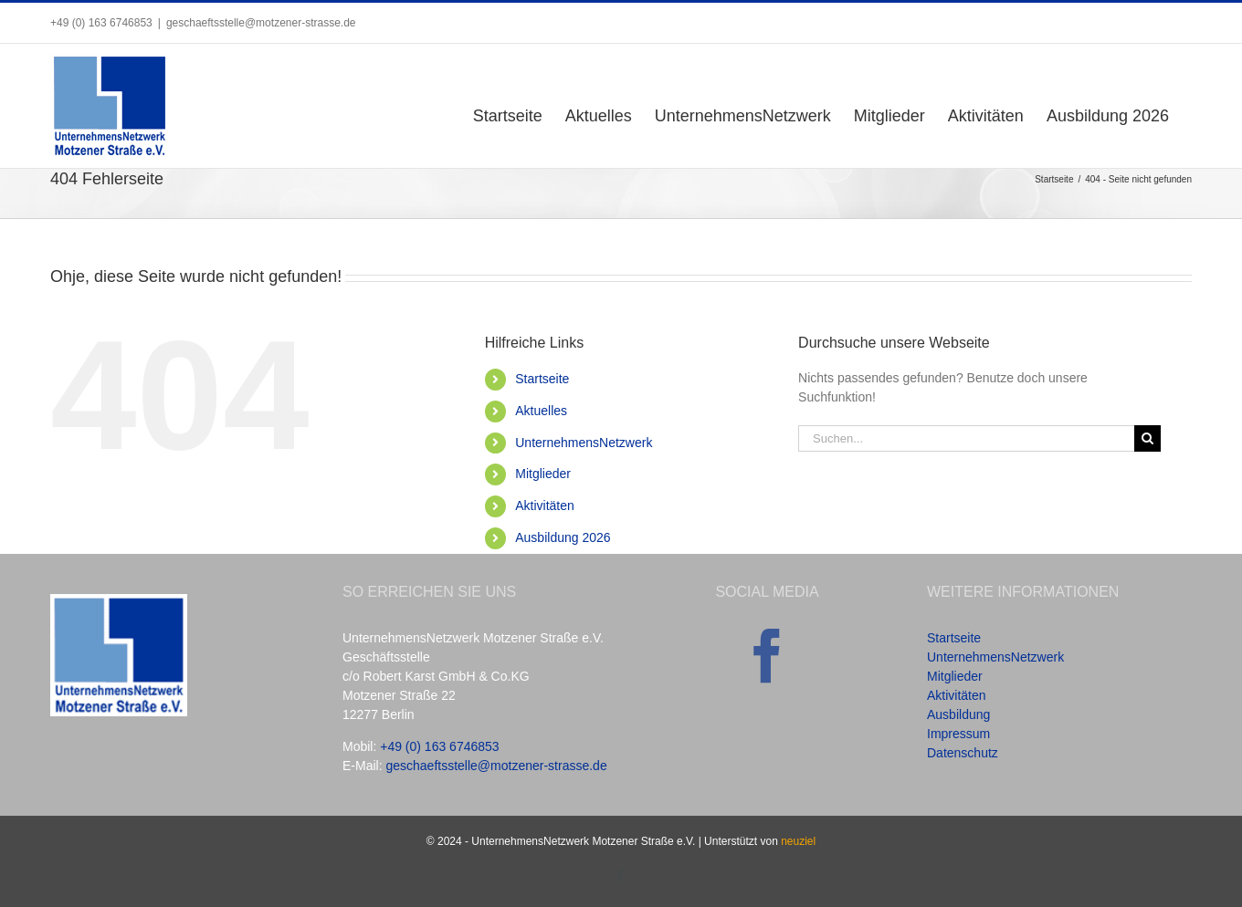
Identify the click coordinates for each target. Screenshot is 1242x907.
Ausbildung (958, 714)
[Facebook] (767, 656)
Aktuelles (541, 410)
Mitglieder (543, 473)
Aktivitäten (544, 505)
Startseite (542, 378)
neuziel (798, 841)
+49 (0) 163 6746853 (439, 746)
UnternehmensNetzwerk (583, 442)
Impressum (958, 733)
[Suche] (1147, 438)
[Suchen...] (966, 438)
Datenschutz (962, 752)
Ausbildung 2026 (562, 537)
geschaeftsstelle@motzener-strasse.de (261, 22)
